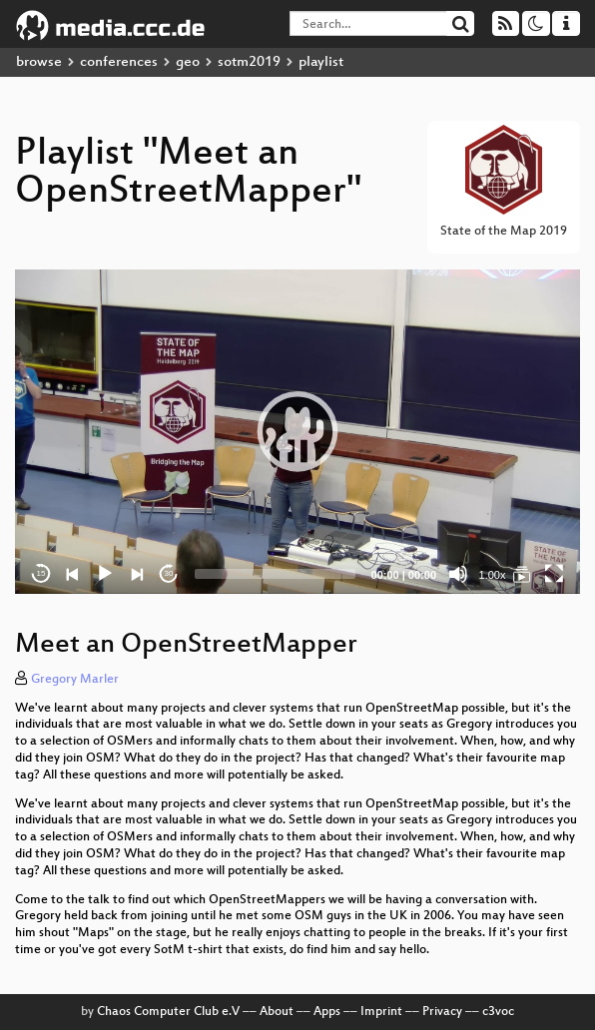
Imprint (381, 1012)
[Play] (105, 574)
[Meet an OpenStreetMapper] (522, 574)
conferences (119, 62)
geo (188, 62)
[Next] (137, 574)
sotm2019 (249, 62)
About (277, 1012)
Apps (326, 1012)
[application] (297, 431)
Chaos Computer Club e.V (168, 1012)
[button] (297, 431)
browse (39, 62)
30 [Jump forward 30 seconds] (169, 573)
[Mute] (458, 574)
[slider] (275, 574)
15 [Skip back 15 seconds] (41, 573)
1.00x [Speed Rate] (492, 575)
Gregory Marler (75, 680)
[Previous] (73, 574)
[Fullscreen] (554, 574)
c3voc (498, 1012)
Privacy (442, 1012)
